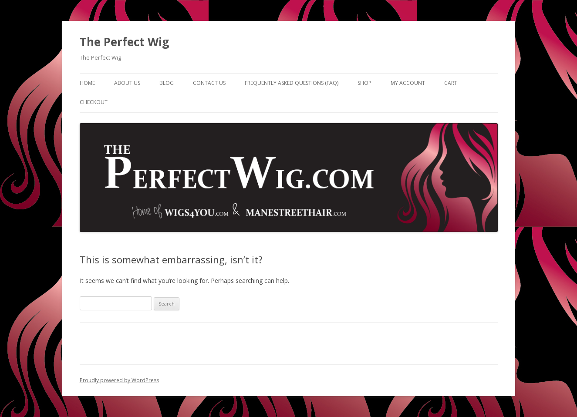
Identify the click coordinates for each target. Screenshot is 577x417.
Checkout (94, 102)
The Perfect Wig (124, 42)
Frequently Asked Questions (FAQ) (291, 83)
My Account (408, 83)
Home (87, 83)
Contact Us (209, 83)
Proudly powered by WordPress (119, 380)
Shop (364, 83)
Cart (450, 83)
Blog (166, 83)
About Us (127, 83)
